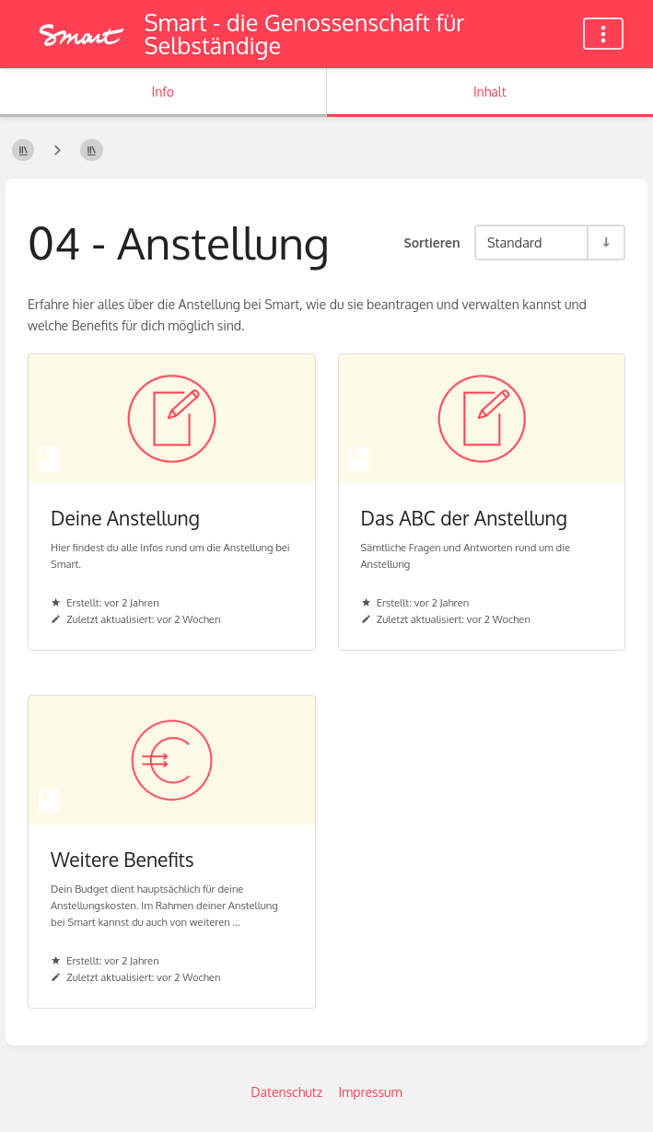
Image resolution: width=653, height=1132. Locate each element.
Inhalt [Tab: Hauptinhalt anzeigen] (490, 91)
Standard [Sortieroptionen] (514, 242)
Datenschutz (286, 1092)
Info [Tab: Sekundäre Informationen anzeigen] (162, 91)
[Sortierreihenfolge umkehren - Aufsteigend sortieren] (605, 242)
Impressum (370, 1092)
